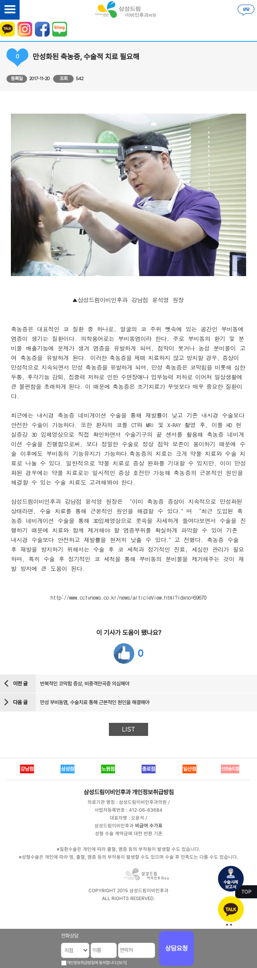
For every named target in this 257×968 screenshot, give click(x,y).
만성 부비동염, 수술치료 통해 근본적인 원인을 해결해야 (94, 702)
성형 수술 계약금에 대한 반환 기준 (128, 833)
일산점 (189, 769)
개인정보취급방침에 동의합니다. (92, 962)
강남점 (27, 769)
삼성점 (67, 769)
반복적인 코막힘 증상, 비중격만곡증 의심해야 (84, 684)
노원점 (108, 769)
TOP (246, 892)
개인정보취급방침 (153, 792)
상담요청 (176, 948)
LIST (128, 729)
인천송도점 (230, 768)
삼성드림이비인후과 (107, 792)
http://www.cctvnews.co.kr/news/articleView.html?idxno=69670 (128, 597)
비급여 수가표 (148, 826)
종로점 (148, 769)
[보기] (122, 962)
